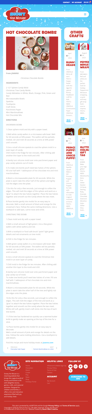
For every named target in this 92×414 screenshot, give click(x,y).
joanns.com (48, 342)
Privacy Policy (53, 406)
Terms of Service (68, 406)
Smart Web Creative (50, 409)
